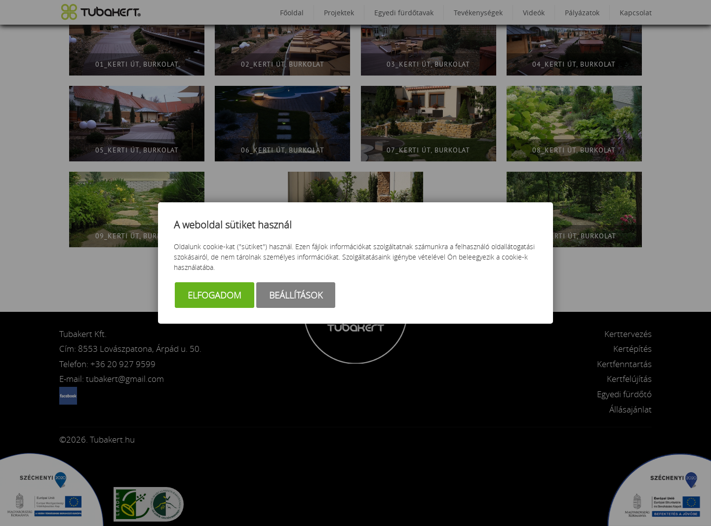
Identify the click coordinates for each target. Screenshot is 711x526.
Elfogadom (214, 295)
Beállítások (295, 295)
